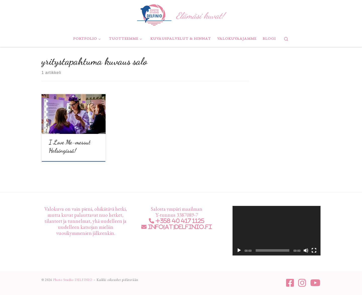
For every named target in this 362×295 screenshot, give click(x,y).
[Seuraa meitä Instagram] (302, 281)
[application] (277, 229)
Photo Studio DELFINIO (73, 279)
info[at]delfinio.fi (179, 226)
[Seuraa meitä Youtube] (315, 281)
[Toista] (239, 249)
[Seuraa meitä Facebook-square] (290, 281)
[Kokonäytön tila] (313, 249)
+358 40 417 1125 (179, 220)
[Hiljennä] (305, 249)
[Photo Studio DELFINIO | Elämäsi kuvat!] (154, 14)
